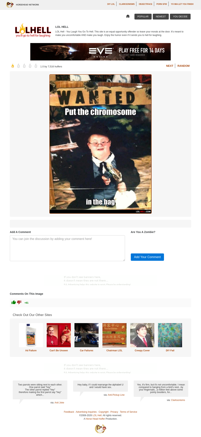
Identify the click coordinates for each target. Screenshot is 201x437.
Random (183, 65)
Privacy (114, 412)
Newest (161, 16)
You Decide (180, 16)
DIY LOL (111, 4)
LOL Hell (97, 415)
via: (53, 402)
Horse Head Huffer (95, 419)
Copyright (103, 412)
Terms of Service (128, 412)
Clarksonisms (127, 4)
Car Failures (86, 350)
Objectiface (145, 4)
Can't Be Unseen (59, 350)
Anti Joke (59, 402)
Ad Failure (31, 350)
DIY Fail (170, 350)
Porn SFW (161, 4)
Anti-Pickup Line (116, 395)
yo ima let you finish (182, 4)
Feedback (69, 412)
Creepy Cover (142, 350)
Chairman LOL (114, 350)
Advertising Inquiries (86, 412)
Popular (143, 16)
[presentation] (160, 242)
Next (169, 65)
